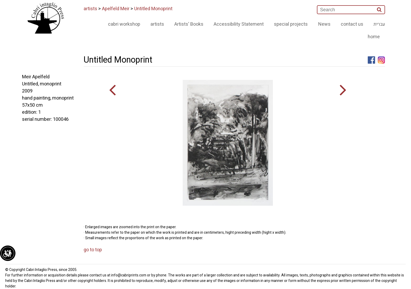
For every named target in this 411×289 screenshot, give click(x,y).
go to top (93, 249)
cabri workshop (124, 24)
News (324, 24)
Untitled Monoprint (153, 8)
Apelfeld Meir (115, 8)
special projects (291, 24)
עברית (379, 24)
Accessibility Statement (239, 24)
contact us (352, 24)
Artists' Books (188, 24)
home (374, 36)
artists (90, 8)
